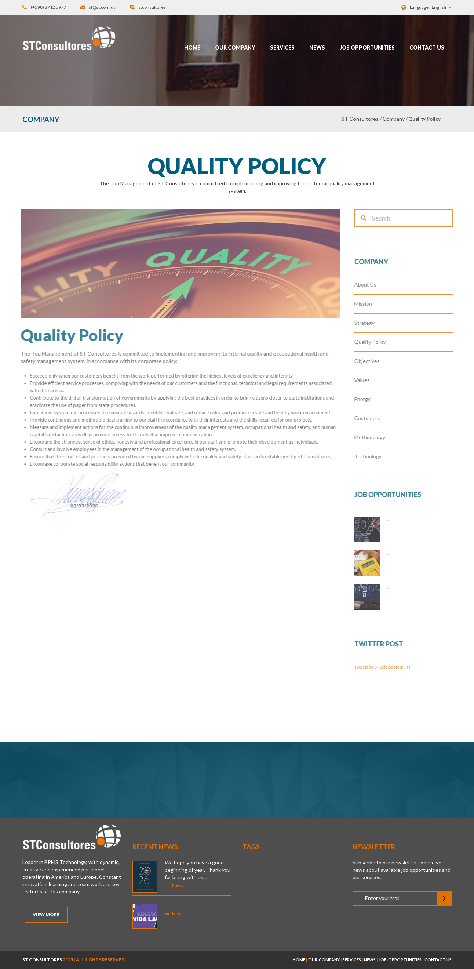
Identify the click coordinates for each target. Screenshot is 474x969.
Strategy (369, 323)
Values (367, 380)
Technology (372, 456)
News (317, 47)
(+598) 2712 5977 (48, 7)
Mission (368, 303)
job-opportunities (400, 959)
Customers (372, 418)
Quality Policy (375, 342)
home (299, 959)
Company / (395, 119)
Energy (367, 399)
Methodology (374, 437)
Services (282, 47)
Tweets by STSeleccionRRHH (387, 667)
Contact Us (426, 47)
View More (46, 914)
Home (192, 47)
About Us (370, 284)
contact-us (438, 959)
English (438, 7)
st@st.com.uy (102, 7)
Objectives (371, 361)
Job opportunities (367, 47)
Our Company (235, 47)
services (352, 959)
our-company (324, 959)
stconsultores (152, 7)
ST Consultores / (362, 119)
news (370, 959)
